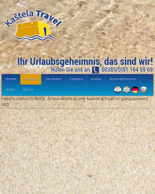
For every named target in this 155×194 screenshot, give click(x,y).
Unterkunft (30, 79)
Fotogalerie (76, 79)
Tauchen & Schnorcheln (123, 79)
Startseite (11, 79)
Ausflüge (96, 79)
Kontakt (10, 89)
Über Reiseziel (53, 79)
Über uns (28, 89)
